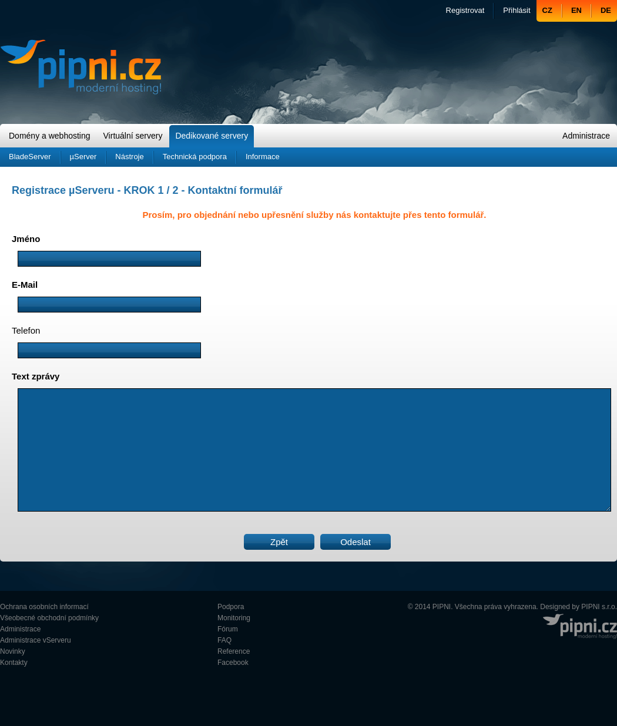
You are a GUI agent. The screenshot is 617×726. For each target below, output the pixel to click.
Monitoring (233, 618)
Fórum (227, 629)
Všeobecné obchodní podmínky (49, 618)
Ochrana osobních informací (44, 607)
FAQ (224, 640)
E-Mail (25, 285)
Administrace (586, 135)
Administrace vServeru (35, 640)
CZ (547, 10)
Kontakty (14, 662)
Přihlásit (516, 10)
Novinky (12, 651)
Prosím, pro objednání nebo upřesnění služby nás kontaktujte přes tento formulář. (314, 215)
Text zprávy (35, 376)
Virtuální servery (133, 135)
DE (606, 10)
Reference (233, 651)
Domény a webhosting (49, 135)
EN (576, 10)
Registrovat (465, 10)
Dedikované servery (211, 135)
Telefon (26, 330)
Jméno (26, 239)
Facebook (233, 662)
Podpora (230, 607)
